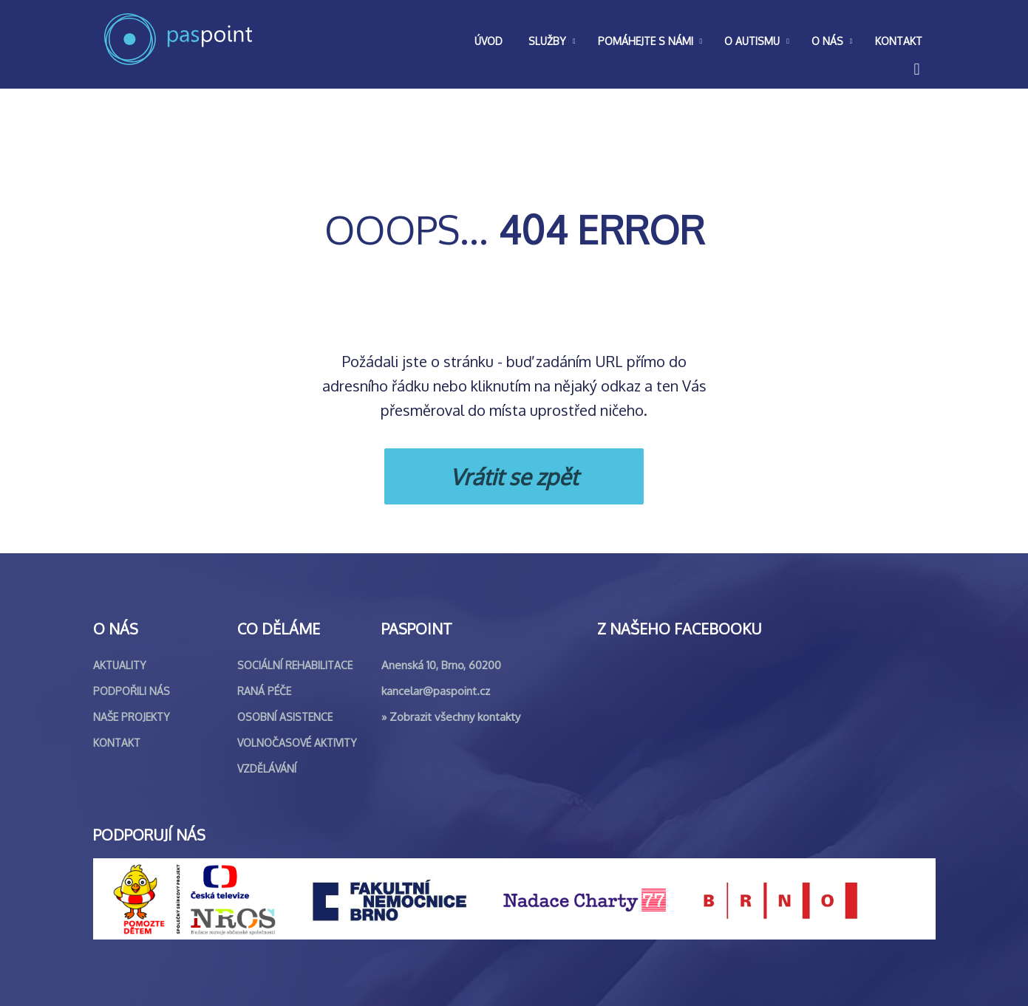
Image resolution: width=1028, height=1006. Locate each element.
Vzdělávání (266, 768)
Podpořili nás (131, 691)
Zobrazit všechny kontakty (454, 717)
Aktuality (119, 665)
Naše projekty (131, 717)
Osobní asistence (285, 717)
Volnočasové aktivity (297, 742)
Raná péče (264, 691)
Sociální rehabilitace (295, 665)
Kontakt (116, 742)
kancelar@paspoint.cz (435, 691)
